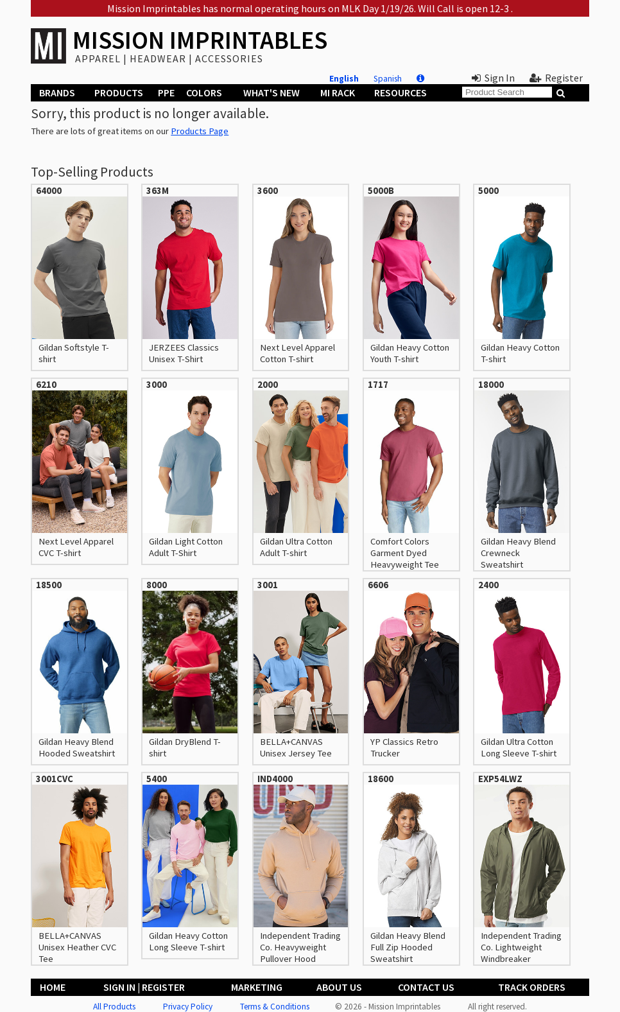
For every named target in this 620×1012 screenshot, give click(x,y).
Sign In (493, 77)
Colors (204, 92)
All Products (114, 1006)
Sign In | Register (144, 987)
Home (52, 987)
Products (118, 92)
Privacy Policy (187, 1006)
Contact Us (426, 987)
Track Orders (531, 987)
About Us (339, 987)
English (344, 78)
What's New (271, 92)
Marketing (256, 987)
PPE (166, 92)
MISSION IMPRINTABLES (200, 40)
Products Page (199, 131)
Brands (57, 92)
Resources (400, 92)
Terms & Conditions (274, 1006)
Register (556, 77)
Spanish (388, 78)
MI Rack (337, 92)
